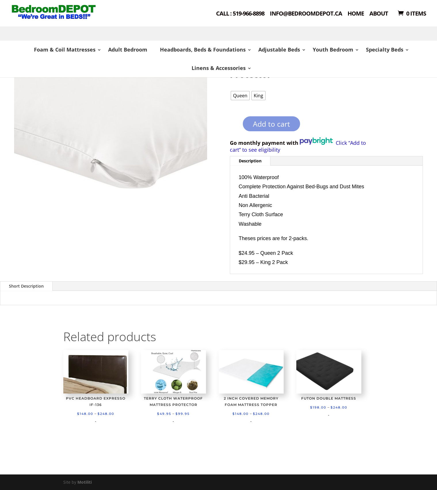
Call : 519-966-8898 (240, 14)
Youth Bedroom (333, 49)
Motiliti (84, 482)
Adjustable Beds (279, 49)
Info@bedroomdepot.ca (306, 14)
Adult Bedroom (127, 49)
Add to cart (271, 124)
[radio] (240, 95)
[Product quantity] (233, 125)
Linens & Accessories (219, 67)
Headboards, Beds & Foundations (203, 49)
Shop (73, 20)
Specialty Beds (384, 49)
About (378, 14)
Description (250, 161)
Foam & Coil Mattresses (65, 49)
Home (356, 14)
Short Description (26, 286)
